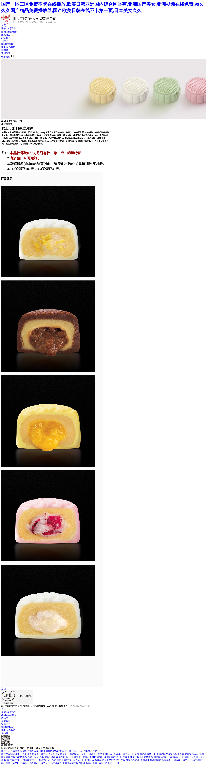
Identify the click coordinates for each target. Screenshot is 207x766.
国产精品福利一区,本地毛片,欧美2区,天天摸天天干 (179, 757)
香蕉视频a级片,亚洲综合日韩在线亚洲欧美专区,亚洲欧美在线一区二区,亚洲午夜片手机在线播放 (104, 757)
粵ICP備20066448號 (80, 706)
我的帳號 (5, 53)
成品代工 (5, 35)
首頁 (3, 25)
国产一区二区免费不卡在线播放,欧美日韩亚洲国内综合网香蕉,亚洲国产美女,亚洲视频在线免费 (49, 751)
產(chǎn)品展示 (9, 32)
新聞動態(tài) (7, 44)
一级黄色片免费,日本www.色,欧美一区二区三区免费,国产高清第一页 (121, 754)
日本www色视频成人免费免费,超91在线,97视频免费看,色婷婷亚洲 (118, 760)
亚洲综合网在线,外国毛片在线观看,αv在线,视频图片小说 (90, 763)
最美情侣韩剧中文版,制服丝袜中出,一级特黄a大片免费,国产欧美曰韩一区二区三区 (42, 760)
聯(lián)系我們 (8, 47)
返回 (3, 688)
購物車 (4, 50)
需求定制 (5, 57)
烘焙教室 (5, 38)
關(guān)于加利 (8, 28)
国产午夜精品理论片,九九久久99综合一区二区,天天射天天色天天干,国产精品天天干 (43, 754)
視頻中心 (5, 41)
